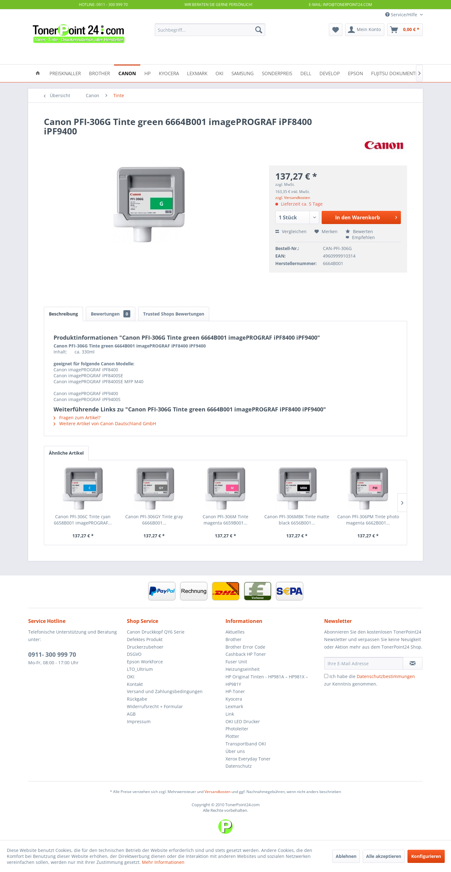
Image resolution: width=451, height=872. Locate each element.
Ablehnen (346, 856)
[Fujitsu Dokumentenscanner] (406, 73)
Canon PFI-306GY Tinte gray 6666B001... (154, 520)
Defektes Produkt (145, 639)
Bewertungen (110, 313)
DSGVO (134, 654)
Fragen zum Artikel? (77, 417)
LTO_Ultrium (140, 669)
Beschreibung (63, 314)
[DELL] (305, 73)
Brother (233, 639)
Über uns (235, 751)
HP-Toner (235, 691)
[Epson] (355, 73)
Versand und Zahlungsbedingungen (165, 691)
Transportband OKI (246, 744)
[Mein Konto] (364, 29)
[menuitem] (210, 29)
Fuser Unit (236, 662)
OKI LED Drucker (243, 721)
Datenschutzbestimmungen (386, 676)
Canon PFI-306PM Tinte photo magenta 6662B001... (368, 520)
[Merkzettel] (335, 29)
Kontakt (135, 684)
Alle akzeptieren (383, 856)
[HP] (147, 73)
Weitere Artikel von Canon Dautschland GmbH (105, 423)
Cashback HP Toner (246, 654)
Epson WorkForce (145, 662)
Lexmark (234, 706)
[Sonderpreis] (277, 73)
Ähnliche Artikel (66, 453)
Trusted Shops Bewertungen (173, 314)
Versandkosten (218, 791)
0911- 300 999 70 (52, 654)
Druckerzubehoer (145, 647)
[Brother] (99, 73)
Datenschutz (239, 766)
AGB (131, 714)
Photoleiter (237, 729)
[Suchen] (258, 29)
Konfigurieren (426, 856)
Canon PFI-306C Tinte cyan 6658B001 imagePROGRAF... (83, 520)
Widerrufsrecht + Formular (155, 706)
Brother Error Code (245, 647)
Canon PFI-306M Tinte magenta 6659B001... (225, 520)
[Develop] (329, 73)
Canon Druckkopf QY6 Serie (155, 632)
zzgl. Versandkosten (292, 197)
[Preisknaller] (65, 73)
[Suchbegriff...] (210, 29)
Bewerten (359, 231)
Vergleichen (291, 231)
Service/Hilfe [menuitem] (401, 15)
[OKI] (219, 73)
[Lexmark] (197, 73)
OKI (130, 677)
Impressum (139, 721)
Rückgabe (137, 699)
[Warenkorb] (405, 29)
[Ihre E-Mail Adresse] (363, 663)
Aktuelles (235, 632)
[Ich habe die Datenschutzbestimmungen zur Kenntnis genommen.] (326, 676)
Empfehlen (360, 237)
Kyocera (234, 699)
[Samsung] (242, 73)
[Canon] (127, 73)
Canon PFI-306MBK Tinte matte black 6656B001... (296, 520)
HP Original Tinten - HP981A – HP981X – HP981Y (267, 680)
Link (230, 714)
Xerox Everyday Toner (248, 759)
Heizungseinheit (243, 669)
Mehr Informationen (163, 862)
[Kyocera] (169, 73)
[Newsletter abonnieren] (412, 663)
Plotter (232, 736)
